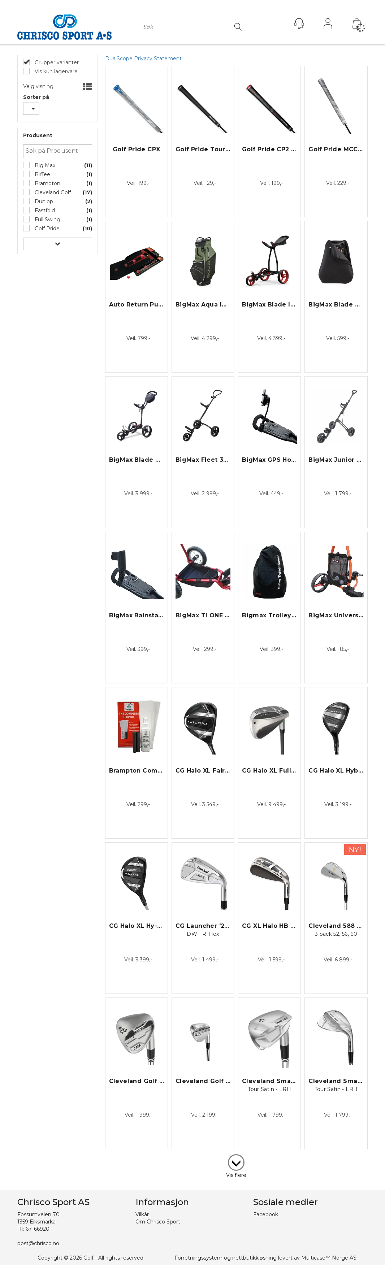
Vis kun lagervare (55, 71)
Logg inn (328, 25)
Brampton (46, 183)
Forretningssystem (198, 1258)
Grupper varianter (56, 62)
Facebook (265, 1214)
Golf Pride (46, 228)
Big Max (44, 165)
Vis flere (236, 1175)
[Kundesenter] (299, 23)
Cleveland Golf (52, 192)
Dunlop (43, 201)
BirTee (41, 174)
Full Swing (46, 219)
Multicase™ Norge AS (328, 1258)
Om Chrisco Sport (157, 1221)
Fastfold (44, 210)
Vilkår (142, 1214)
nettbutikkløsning (254, 1258)
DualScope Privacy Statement (143, 58)
